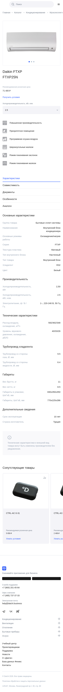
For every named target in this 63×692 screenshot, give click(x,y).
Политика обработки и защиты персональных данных (24, 681)
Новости (6, 654)
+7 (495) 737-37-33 (11, 595)
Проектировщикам (11, 647)
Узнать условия (13, 539)
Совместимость (11, 185)
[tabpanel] (31, 42)
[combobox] (31, 110)
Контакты (6, 665)
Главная (6, 13)
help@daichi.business (12, 603)
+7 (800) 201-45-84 (11, 587)
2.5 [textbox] (6, 110)
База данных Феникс (12, 661)
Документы (8, 192)
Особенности (10, 199)
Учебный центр (9, 643)
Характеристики (11, 178)
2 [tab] (31, 61)
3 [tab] (33, 61)
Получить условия (11, 97)
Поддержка (7, 651)
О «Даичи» (7, 658)
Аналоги (7, 206)
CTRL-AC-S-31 (13, 513)
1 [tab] (29, 61)
